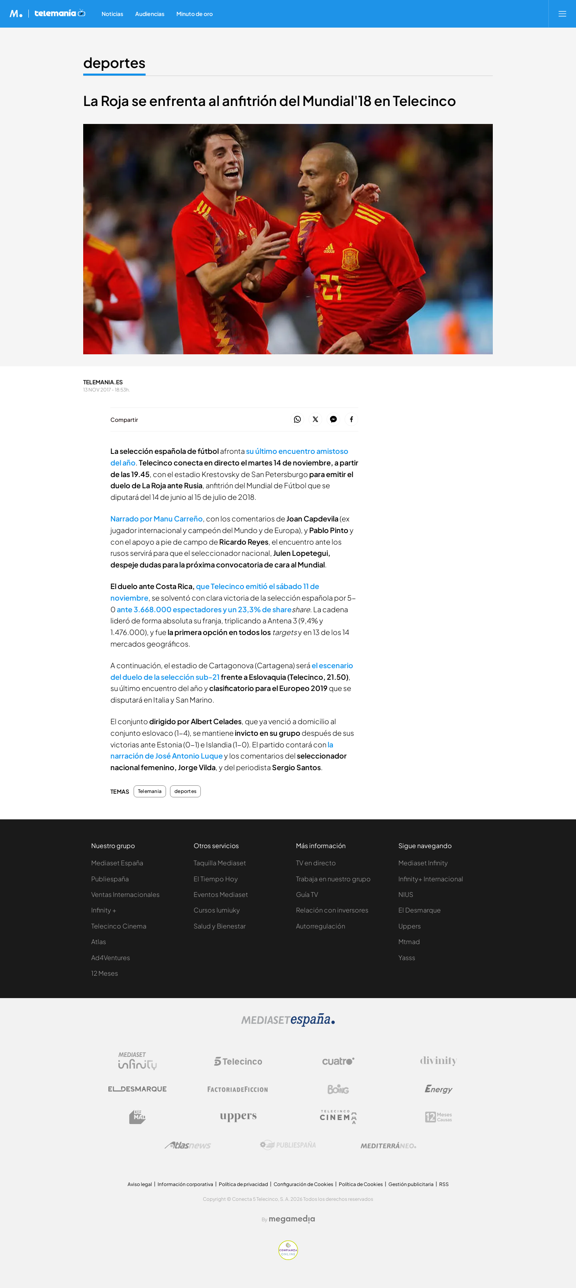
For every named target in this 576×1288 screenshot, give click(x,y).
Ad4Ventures (110, 957)
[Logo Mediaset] (288, 1024)
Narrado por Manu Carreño (156, 518)
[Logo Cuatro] (338, 1061)
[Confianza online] (288, 1258)
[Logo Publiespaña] (288, 1145)
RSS (444, 1184)
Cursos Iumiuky (217, 910)
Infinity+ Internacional (430, 879)
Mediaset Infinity (423, 863)
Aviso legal (140, 1184)
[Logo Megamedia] (292, 1219)
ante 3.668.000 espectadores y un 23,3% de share (204, 609)
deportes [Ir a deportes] (114, 62)
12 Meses (104, 973)
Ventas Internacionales (125, 894)
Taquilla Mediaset (220, 863)
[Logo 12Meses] (438, 1117)
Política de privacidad (243, 1184)
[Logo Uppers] (238, 1117)
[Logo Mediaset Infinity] (137, 1061)
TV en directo (316, 863)
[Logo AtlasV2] (187, 1145)
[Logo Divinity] (438, 1061)
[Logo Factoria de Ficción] (238, 1089)
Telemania (150, 791)
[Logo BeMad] (137, 1117)
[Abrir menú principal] (562, 14)
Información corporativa (185, 1184)
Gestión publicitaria (411, 1184)
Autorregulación (320, 926)
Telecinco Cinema (118, 926)
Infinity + (103, 910)
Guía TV (307, 894)
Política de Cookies (361, 1184)
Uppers (409, 926)
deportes (185, 791)
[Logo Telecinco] (238, 1061)
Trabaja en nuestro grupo (333, 879)
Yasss (406, 957)
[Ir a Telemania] (60, 14)
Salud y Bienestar (220, 926)
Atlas (98, 941)
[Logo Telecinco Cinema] (338, 1117)
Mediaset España (117, 863)
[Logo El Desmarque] (137, 1089)
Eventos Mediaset (221, 894)
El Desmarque (419, 910)
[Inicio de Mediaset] (16, 14)
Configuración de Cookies (303, 1184)
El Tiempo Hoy (216, 879)
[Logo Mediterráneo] (388, 1145)
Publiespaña (110, 879)
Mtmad (409, 941)
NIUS (405, 894)
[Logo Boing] (338, 1089)
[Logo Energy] (439, 1089)
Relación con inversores (332, 910)
